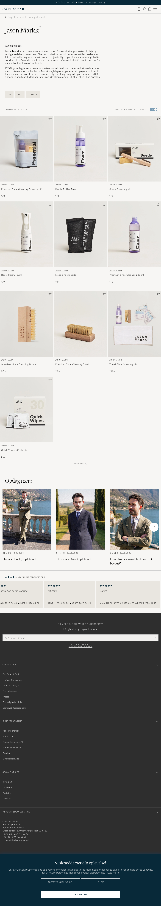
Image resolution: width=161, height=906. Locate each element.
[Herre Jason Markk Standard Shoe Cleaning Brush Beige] (26, 324)
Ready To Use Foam (66, 189)
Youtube (7, 792)
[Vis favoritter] (144, 9)
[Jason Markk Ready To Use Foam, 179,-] (80, 157)
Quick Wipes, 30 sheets (14, 450)
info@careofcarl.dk (19, 840)
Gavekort (7, 753)
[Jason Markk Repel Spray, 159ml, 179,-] (26, 242)
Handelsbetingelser (12, 685)
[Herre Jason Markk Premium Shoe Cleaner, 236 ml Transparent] (134, 234)
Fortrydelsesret (10, 691)
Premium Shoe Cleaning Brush (72, 364)
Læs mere (113, 872)
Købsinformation (11, 730)
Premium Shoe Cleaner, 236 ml (126, 274)
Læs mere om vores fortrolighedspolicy (80, 646)
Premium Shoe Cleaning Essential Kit (22, 189)
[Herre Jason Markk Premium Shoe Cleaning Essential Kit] (26, 149)
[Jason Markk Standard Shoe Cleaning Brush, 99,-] (26, 332)
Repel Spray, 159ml (11, 274)
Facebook (7, 787)
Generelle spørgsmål (13, 742)
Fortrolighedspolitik (12, 702)
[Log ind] (139, 9)
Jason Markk (7, 185)
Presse (6, 696)
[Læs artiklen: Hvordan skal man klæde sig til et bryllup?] (134, 527)
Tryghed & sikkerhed (12, 680)
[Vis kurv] (149, 9)
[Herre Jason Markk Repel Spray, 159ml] (26, 234)
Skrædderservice (11, 758)
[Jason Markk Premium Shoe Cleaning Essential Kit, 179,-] (26, 157)
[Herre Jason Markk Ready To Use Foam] (80, 149)
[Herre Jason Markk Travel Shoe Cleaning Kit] (134, 324)
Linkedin (7, 798)
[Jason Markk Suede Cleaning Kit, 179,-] (134, 157)
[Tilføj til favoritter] (49, 119)
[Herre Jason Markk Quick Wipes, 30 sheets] (26, 410)
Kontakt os (8, 736)
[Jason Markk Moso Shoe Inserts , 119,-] (80, 242)
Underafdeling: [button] (16, 109)
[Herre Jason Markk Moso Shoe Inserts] (80, 234)
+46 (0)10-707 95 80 (16, 836)
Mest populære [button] (125, 109)
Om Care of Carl (11, 674)
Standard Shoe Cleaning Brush (18, 364)
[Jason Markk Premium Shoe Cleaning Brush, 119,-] (80, 332)
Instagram (8, 781)
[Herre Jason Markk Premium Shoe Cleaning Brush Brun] (80, 324)
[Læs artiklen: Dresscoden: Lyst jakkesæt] (27, 527)
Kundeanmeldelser (12, 747)
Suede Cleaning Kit (120, 189)
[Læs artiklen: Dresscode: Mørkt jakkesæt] (80, 527)
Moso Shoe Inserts (65, 274)
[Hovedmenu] (155, 9)
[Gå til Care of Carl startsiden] (14, 9)
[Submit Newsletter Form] (154, 638)
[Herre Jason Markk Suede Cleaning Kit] (134, 149)
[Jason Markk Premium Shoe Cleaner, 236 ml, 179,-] (134, 242)
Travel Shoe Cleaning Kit (123, 364)
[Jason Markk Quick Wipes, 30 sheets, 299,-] (26, 418)
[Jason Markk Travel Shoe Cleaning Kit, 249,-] (134, 332)
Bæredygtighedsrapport (14, 707)
